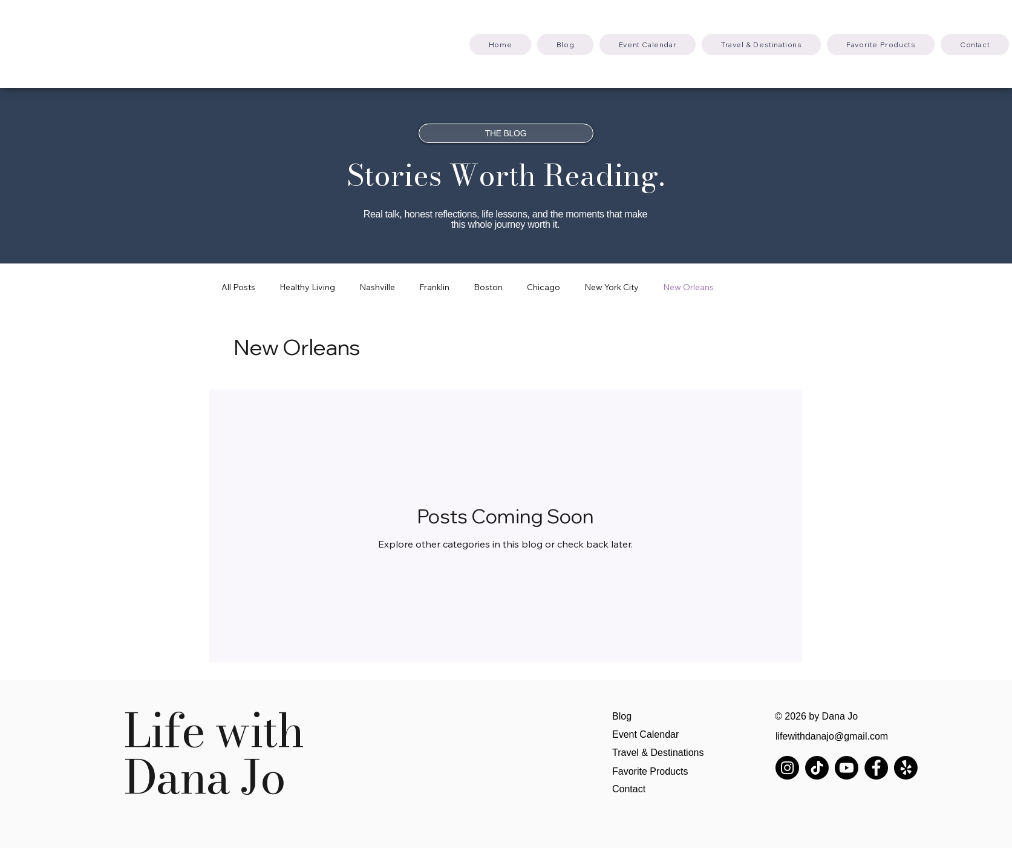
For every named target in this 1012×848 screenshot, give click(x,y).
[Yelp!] (906, 768)
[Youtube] (846, 768)
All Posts (238, 287)
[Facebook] (876, 768)
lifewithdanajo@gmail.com (831, 736)
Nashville (377, 287)
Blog (622, 716)
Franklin (434, 287)
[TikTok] (817, 768)
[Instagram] (787, 768)
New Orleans (688, 287)
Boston (488, 287)
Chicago (543, 287)
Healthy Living (307, 287)
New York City (611, 287)
